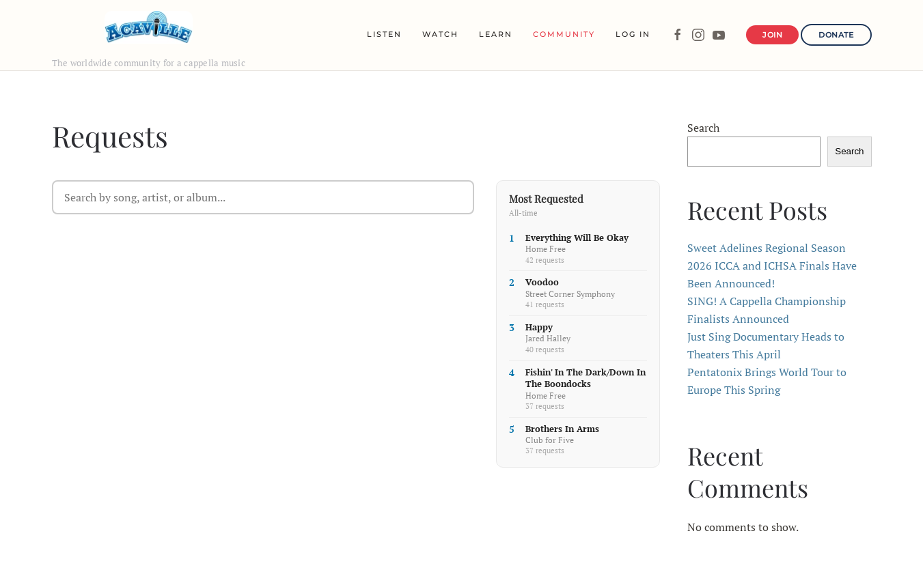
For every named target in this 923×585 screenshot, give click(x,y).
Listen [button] (384, 34)
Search (703, 127)
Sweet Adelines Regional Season (766, 247)
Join (772, 35)
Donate (835, 35)
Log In (633, 34)
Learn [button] (495, 34)
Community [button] (564, 34)
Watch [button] (440, 34)
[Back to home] (148, 27)
